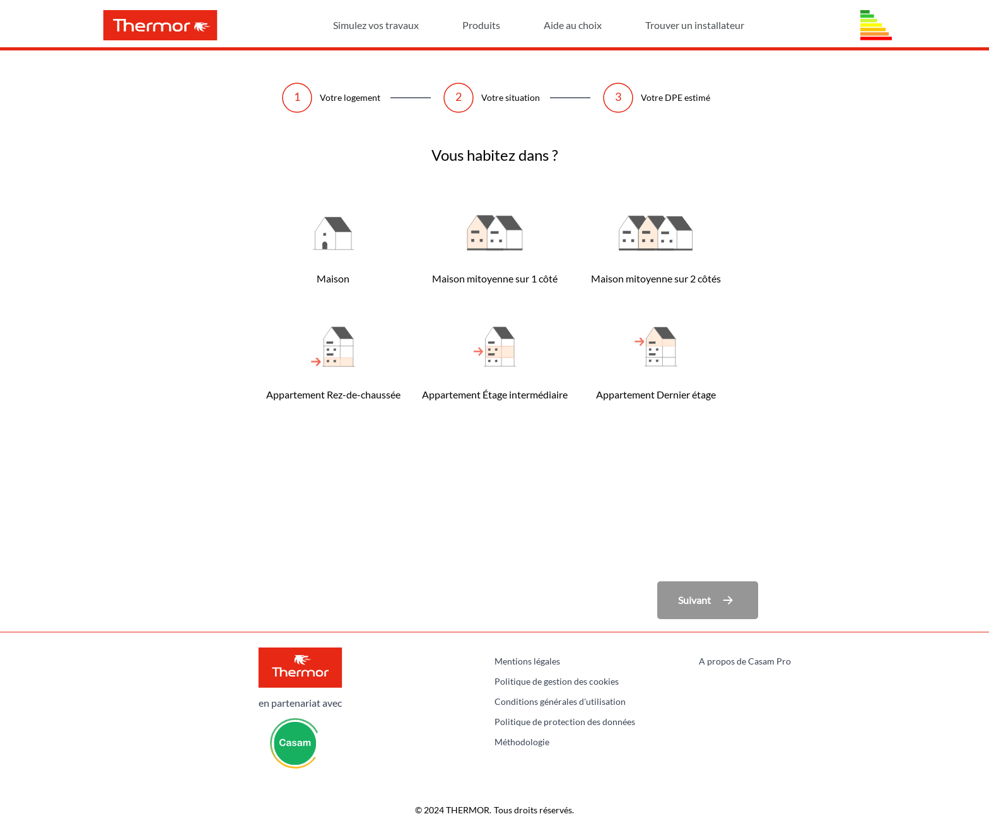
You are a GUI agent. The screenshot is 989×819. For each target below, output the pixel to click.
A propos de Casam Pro (745, 661)
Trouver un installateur (694, 25)
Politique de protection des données (564, 721)
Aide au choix (592, 25)
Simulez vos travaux (395, 25)
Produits (500, 25)
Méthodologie (521, 741)
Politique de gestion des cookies (556, 681)
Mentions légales (527, 661)
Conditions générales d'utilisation (560, 701)
